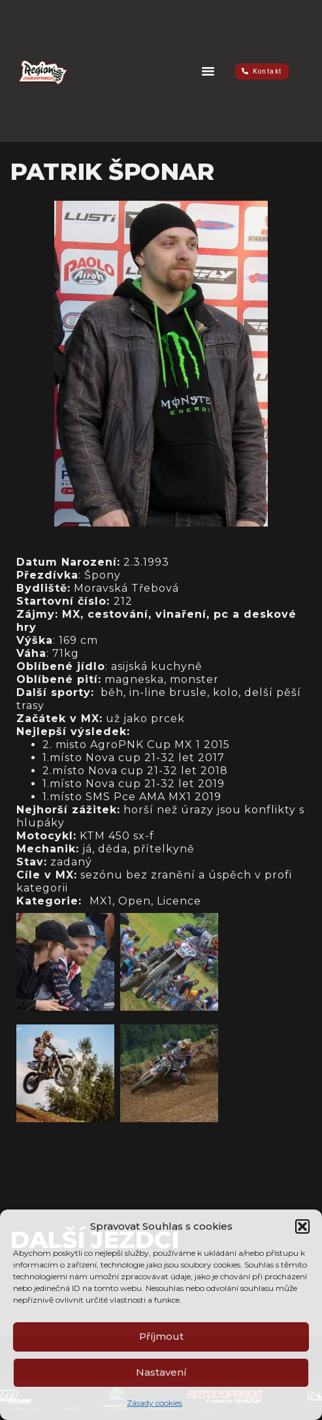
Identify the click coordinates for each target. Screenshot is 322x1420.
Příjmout (161, 1336)
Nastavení (161, 1372)
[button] (302, 1226)
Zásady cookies (154, 1403)
